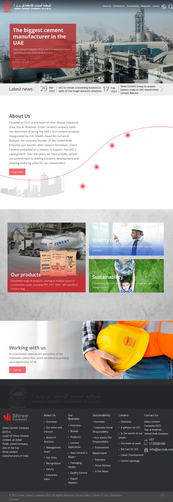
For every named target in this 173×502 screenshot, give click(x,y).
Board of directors (50, 439)
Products (74, 437)
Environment (101, 447)
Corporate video (50, 477)
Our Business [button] (118, 6)
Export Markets (73, 481)
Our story (50, 457)
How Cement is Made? (77, 455)
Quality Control (77, 473)
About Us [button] (107, 6)
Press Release (102, 465)
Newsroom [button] (145, 6)
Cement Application (74, 445)
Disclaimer (115, 495)
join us (17, 381)
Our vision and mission (53, 429)
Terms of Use (101, 495)
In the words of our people (131, 435)
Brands (73, 431)
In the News (100, 471)
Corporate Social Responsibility (102, 429)
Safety (49, 469)
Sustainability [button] (133, 6)
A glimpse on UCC (129, 427)
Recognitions (52, 463)
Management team (52, 449)
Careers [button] (156, 6)
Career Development (131, 455)
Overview (50, 422)
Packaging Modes (75, 465)
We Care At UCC (128, 449)
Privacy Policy (83, 495)
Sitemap (13, 499)
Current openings (129, 461)
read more (20, 58)
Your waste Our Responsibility (102, 439)
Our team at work (130, 443)
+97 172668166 (157, 441)
